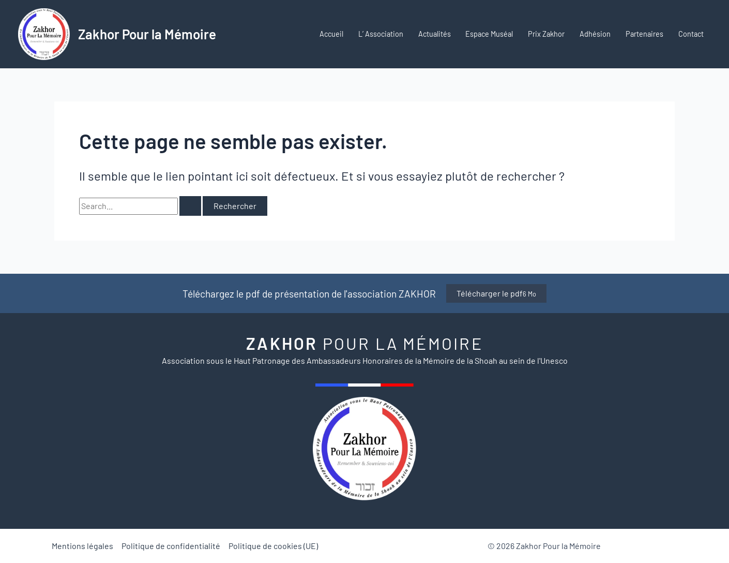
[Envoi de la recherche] (190, 206)
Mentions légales (82, 546)
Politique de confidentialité (171, 546)
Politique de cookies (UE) (273, 546)
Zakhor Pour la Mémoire (147, 34)
